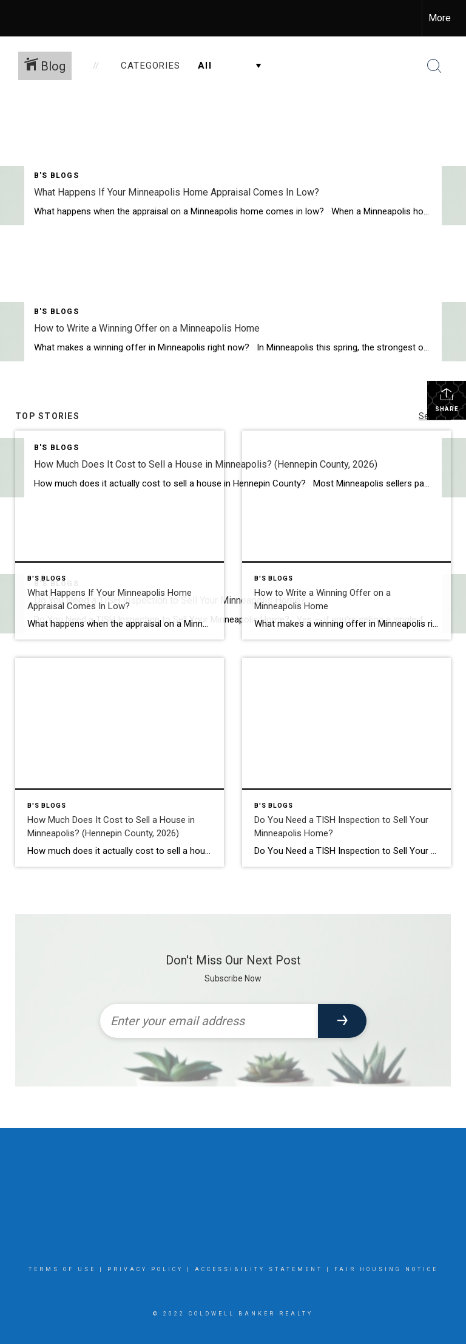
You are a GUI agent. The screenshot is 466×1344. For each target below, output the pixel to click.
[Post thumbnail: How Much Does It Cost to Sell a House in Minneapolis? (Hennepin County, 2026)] (119, 762)
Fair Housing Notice (386, 1269)
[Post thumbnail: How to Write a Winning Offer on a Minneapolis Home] (346, 535)
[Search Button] (434, 66)
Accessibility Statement (259, 1269)
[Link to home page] (15, 18)
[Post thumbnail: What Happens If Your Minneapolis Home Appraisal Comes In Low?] (119, 535)
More (439, 18)
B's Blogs (56, 175)
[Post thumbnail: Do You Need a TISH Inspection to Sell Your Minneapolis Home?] (346, 762)
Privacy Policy (145, 1269)
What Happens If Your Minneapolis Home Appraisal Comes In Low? (176, 192)
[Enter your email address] (209, 1021)
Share (447, 399)
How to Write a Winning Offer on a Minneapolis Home (147, 328)
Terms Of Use (62, 1269)
